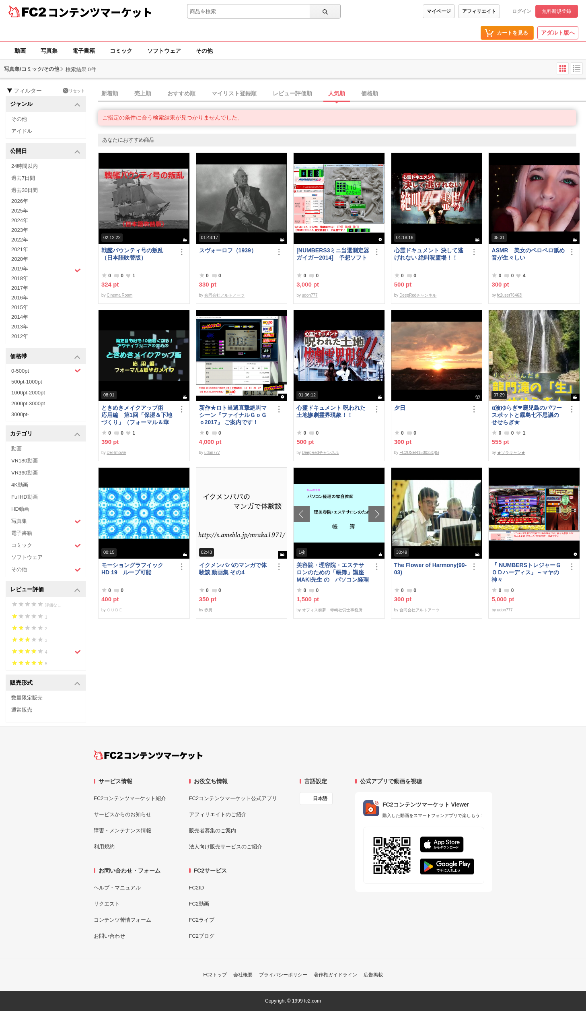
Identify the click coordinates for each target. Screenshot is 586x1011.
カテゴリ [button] (45, 434)
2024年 (19, 220)
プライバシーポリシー (283, 975)
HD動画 (20, 509)
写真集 (49, 50)
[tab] (342, 94)
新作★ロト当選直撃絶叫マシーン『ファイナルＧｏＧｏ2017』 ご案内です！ (233, 414)
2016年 (19, 298)
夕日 (399, 407)
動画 (20, 50)
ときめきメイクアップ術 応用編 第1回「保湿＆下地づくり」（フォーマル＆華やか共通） (136, 415)
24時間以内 (24, 166)
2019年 (46, 270)
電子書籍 (83, 50)
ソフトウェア (164, 50)
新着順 (109, 93)
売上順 (142, 93)
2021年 (19, 249)
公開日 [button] (45, 151)
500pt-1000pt (26, 382)
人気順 (336, 93)
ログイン (521, 11)
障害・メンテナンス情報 (122, 830)
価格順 (369, 93)
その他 (204, 50)
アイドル (21, 131)
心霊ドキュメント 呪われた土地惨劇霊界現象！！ (331, 411)
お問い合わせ (109, 936)
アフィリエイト (479, 11)
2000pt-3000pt (28, 403)
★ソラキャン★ (511, 452)
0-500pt (46, 370)
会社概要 (243, 975)
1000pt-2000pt (28, 393)
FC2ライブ (202, 920)
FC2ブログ (202, 936)
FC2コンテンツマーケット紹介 (130, 798)
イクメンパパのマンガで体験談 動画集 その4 (233, 569)
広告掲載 (373, 975)
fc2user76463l (509, 295)
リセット (74, 90)
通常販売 (21, 710)
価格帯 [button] (45, 357)
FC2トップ (215, 975)
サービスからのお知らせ (122, 814)
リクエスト (107, 904)
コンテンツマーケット (100, 12)
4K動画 (19, 485)
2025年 (19, 211)
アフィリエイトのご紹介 (218, 814)
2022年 (19, 240)
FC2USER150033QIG (419, 452)
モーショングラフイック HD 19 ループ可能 (136, 569)
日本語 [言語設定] (320, 798)
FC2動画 (199, 904)
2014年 (19, 317)
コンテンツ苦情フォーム (122, 920)
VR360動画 (24, 473)
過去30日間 (24, 190)
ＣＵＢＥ (115, 610)
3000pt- (20, 414)
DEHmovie (116, 452)
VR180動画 (24, 461)
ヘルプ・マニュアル (117, 888)
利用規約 (104, 847)
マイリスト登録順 (234, 93)
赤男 (208, 610)
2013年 (19, 327)
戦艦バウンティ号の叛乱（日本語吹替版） (132, 254)
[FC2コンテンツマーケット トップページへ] (148, 755)
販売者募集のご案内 (212, 830)
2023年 (19, 230)
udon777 (310, 295)
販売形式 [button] (45, 683)
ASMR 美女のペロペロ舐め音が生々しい (527, 254)
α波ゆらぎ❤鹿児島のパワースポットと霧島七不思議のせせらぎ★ (526, 414)
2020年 (19, 259)
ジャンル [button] (45, 104)
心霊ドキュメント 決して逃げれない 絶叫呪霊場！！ (428, 254)
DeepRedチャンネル (417, 295)
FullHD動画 (24, 497)
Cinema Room (119, 295)
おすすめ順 (181, 93)
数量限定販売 (27, 698)
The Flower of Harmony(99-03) (430, 569)
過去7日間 (23, 178)
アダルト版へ (558, 32)
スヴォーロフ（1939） (228, 250)
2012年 (19, 336)
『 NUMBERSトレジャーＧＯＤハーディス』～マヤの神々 (526, 572)
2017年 (19, 288)
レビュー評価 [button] (45, 590)
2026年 (19, 201)
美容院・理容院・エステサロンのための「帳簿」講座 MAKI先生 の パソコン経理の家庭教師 (333, 572)
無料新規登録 (556, 11)
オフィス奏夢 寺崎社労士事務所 (332, 610)
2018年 (19, 278)
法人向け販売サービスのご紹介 (225, 847)
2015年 (19, 307)
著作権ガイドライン (335, 975)
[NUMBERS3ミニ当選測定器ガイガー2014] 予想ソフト (332, 254)
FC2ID (196, 888)
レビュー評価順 (292, 93)
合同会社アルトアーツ (224, 295)
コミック (121, 50)
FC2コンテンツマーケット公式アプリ (233, 798)
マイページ (439, 11)
